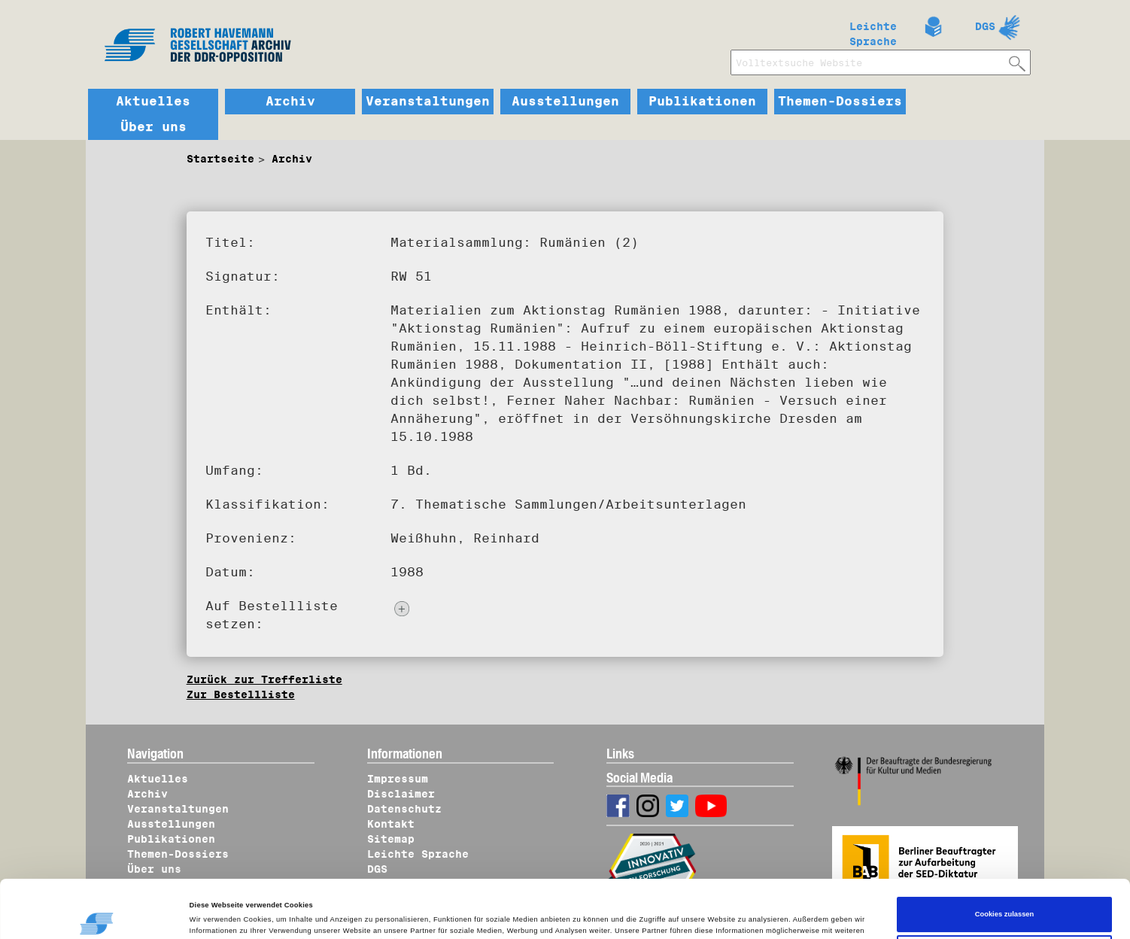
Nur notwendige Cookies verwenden (1004, 898)
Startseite (220, 159)
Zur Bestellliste (241, 694)
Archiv (290, 101)
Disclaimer (401, 794)
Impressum (397, 779)
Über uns (153, 127)
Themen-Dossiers (840, 101)
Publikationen (702, 101)
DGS (985, 26)
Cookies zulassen (1004, 860)
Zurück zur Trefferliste (264, 679)
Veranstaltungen (428, 101)
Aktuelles (153, 101)
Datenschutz (404, 809)
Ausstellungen (565, 101)
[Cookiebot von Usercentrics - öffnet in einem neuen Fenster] (97, 914)
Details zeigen (222, 914)
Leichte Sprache (873, 30)
